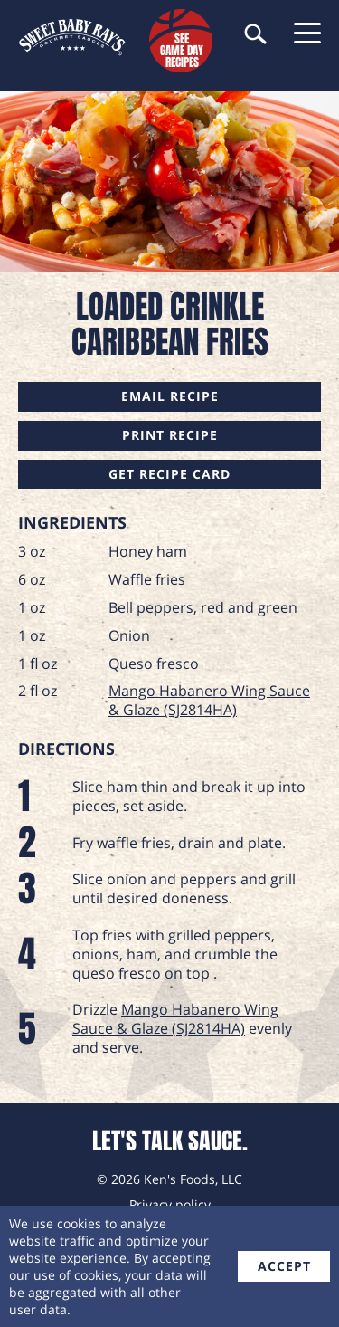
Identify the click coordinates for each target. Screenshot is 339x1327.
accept (284, 1265)
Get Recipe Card (169, 473)
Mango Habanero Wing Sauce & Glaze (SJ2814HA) (209, 700)
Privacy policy (170, 1204)
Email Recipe (170, 396)
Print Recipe (170, 435)
